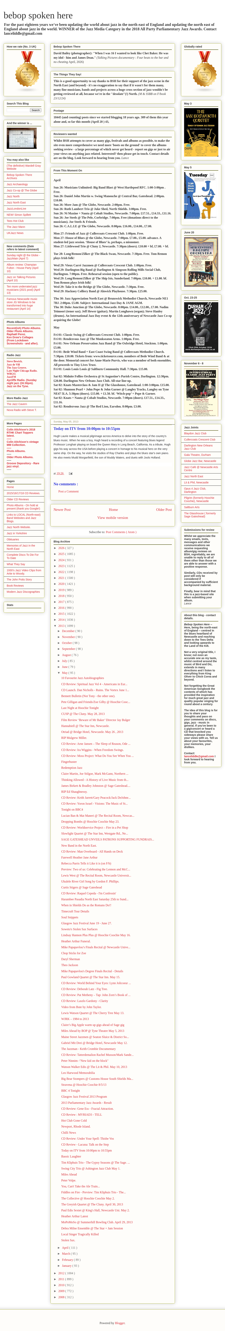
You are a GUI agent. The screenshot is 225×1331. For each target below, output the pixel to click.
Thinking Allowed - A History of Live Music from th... (94, 779)
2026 (61, 548)
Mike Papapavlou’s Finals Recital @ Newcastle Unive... (95, 947)
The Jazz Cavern (17, 404)
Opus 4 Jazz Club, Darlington (195, 490)
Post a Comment (68, 491)
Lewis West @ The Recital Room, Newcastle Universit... (96, 875)
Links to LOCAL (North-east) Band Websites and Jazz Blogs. (24, 518)
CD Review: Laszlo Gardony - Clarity (84, 1001)
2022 (61, 572)
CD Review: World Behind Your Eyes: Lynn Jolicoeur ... (96, 983)
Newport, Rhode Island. (76, 1126)
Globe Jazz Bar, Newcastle (200, 461)
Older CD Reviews (18, 499)
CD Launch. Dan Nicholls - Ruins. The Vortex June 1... (95, 690)
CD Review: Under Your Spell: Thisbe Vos (87, 1138)
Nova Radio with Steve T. (22, 410)
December (68, 631)
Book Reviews (15, 585)
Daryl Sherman (70, 959)
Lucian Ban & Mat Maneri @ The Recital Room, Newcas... (97, 815)
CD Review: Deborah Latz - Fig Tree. (84, 989)
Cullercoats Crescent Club (199, 439)
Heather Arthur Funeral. (76, 941)
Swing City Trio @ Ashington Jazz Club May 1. (90, 1168)
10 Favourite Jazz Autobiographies (82, 678)
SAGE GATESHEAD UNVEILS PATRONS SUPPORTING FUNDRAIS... (107, 839)
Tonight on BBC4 (72, 809)
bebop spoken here (38, 15)
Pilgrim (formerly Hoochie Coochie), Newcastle (199, 499)
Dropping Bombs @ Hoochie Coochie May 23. (90, 821)
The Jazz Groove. (17, 367)
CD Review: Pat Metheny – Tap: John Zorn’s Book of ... (96, 995)
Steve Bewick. (14, 361)
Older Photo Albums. (20, 331)
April (65, 1247)
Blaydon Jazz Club (195, 433)
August (67, 655)
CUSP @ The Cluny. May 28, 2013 (83, 713)
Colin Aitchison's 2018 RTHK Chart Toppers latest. (21, 432)
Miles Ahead (69, 1174)
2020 (61, 583)
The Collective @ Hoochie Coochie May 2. (88, 1198)
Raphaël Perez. (16, 334)
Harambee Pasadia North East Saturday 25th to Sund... (94, 899)
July (65, 661)
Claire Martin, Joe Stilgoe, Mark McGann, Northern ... (94, 773)
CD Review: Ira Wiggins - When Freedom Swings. (92, 750)
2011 (61, 1279)
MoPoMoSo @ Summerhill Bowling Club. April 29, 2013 (97, 1222)
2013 (61, 625)
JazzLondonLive (16, 208)
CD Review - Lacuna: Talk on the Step (85, 1144)
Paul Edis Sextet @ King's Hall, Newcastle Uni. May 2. (95, 1210)
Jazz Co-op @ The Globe (22, 190)
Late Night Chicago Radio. (22, 370)
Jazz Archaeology (17, 184)
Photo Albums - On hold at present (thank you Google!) (23, 507)
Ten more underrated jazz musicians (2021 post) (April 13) (23, 290)
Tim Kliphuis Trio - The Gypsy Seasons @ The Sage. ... (95, 1162)
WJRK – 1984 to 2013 (75, 1019)
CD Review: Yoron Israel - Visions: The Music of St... (94, 803)
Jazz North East (16, 202)
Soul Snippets (69, 917)
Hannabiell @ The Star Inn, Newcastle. (85, 726)
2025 (61, 554)
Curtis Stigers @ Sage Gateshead (81, 887)
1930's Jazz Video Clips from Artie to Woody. (24, 572)
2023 (61, 566)
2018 (61, 596)
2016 (61, 607)
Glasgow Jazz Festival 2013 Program (84, 1096)
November (69, 637)
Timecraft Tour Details (75, 911)
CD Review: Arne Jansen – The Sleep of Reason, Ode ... (96, 743)
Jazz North (13, 196)
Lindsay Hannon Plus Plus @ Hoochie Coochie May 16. (96, 935)
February (68, 1259)
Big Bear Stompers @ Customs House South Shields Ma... (97, 1078)
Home (113, 510)
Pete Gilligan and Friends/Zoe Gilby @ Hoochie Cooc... (95, 702)
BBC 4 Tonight (70, 1090)
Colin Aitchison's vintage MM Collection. (23, 443)
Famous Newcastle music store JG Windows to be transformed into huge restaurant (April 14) (22, 303)
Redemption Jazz (71, 767)
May (65, 672)
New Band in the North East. (79, 845)
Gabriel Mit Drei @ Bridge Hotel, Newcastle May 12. (94, 1043)
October (67, 643)
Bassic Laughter (71, 1156)
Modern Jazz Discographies (23, 591)
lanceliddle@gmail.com (199, 756)
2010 (61, 1285)
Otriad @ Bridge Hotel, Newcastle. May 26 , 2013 (92, 731)
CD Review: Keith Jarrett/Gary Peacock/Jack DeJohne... (96, 797)
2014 (61, 619)
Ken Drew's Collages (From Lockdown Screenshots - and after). (22, 340)
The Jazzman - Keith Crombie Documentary (88, 1048)
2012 (61, 1273)
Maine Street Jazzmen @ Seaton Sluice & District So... (95, 1037)
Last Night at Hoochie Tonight (80, 708)
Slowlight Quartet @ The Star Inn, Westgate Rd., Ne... (94, 833)
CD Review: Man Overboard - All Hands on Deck (92, 851)
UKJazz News (15, 233)
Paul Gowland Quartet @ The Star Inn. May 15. (90, 977)
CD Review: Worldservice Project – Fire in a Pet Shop (94, 827)
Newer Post (62, 510)
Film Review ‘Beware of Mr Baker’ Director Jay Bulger (95, 720)
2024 (61, 560)
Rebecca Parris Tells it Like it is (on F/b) (86, 863)
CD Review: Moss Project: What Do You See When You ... (97, 755)
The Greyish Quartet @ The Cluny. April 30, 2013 (92, 1204)
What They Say (16, 564)
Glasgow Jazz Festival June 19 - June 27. (86, 923)
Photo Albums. (16, 451)
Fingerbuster (69, 761)
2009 (61, 1291)
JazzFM (11, 376)
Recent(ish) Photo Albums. (24, 328)
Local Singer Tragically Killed (80, 1234)
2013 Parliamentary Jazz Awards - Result (86, 1102)
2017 (61, 601)
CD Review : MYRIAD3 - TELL (81, 1114)
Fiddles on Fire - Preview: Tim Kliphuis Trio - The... (93, 1192)
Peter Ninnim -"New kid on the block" (84, 1060)
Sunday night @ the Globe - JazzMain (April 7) (23, 257)
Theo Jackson (69, 965)
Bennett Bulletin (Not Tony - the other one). (88, 696)
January (67, 1265)
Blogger (120, 1323)
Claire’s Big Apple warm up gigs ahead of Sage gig (92, 1024)
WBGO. (11, 373)
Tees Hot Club (15, 220)
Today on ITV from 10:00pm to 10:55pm (86, 1150)
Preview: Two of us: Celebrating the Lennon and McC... (95, 869)
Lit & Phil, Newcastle (196, 482)
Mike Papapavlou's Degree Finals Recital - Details (92, 971)
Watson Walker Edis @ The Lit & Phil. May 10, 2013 (94, 1066)
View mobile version (112, 518)
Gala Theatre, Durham (197, 454)
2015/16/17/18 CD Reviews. (23, 493)
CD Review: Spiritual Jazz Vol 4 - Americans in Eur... (94, 684)
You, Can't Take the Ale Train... (80, 1186)
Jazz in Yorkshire (17, 533)
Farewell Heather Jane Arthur (79, 857)
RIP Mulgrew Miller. (74, 737)
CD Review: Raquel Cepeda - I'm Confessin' (88, 893)
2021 (61, 577)
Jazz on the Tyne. (18, 386)
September (69, 648)
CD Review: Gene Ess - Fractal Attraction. (87, 1108)
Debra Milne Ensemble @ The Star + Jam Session (92, 1228)
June (65, 666)
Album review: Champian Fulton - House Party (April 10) (22, 268)
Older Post (164, 510)
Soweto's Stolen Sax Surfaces (79, 929)
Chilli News (68, 1132)
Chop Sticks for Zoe (73, 953)
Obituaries (13, 539)
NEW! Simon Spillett (19, 214)
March (66, 1253)
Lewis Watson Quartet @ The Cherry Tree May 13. (92, 1013)
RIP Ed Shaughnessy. (74, 791)
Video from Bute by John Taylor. (81, 1007)
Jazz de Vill (13, 364)
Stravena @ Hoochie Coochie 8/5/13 (83, 1084)
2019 (61, 590)
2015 (61, 613)
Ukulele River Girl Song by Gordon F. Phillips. (90, 881)
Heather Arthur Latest (74, 1216)
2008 (61, 1297)
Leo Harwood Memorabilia (78, 1072)
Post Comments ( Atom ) (121, 532)
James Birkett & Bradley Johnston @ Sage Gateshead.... (95, 785)
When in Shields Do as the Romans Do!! (86, 905)
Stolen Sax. (68, 1240)
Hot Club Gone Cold (74, 1120)
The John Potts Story (19, 579)
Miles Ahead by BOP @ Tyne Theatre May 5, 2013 (92, 1030)
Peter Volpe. (68, 1180)
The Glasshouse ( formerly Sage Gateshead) (200, 515)
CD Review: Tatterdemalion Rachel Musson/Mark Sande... (97, 1054)
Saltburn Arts (191, 507)
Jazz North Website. (19, 527)
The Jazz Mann (16, 226)
